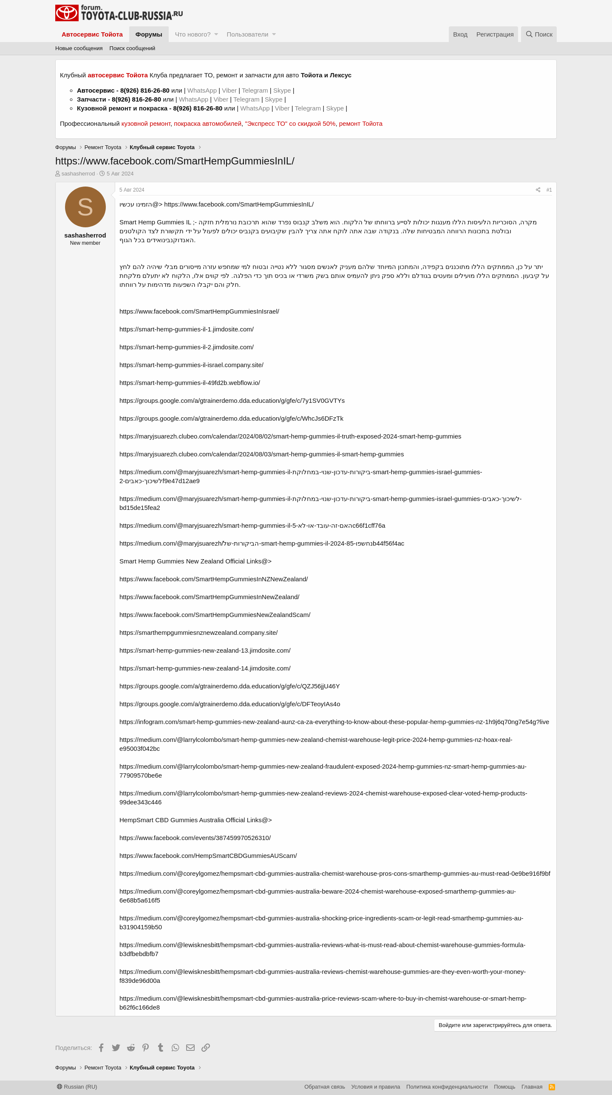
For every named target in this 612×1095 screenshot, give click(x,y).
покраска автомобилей (207, 123)
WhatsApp (202, 90)
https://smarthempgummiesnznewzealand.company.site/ (198, 632)
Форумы (149, 34)
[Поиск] (539, 34)
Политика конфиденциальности (447, 1087)
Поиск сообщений (133, 48)
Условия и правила (375, 1087)
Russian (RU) (77, 1087)
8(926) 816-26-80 (145, 90)
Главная (531, 1087)
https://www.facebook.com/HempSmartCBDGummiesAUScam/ (208, 855)
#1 (549, 190)
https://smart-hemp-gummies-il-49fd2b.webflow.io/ (189, 382)
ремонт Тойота (360, 123)
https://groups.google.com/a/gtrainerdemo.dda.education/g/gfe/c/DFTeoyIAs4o (229, 703)
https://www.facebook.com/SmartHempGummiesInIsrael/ (199, 311)
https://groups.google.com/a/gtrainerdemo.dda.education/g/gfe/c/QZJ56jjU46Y (229, 686)
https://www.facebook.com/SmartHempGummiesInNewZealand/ (209, 596)
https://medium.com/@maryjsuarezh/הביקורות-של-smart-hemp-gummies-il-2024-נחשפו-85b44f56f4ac (261, 543)
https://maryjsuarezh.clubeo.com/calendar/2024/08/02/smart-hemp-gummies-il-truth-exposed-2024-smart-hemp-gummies (290, 436)
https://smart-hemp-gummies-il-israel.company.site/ (191, 364)
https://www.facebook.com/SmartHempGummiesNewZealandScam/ (214, 614)
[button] (216, 34)
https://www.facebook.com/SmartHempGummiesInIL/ (239, 204)
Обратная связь (324, 1087)
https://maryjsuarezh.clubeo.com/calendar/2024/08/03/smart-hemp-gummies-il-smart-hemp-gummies (261, 454)
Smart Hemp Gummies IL (155, 222)
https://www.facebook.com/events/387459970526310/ (195, 837)
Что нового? (193, 34)
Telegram (256, 90)
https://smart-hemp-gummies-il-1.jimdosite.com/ (186, 329)
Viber (229, 90)
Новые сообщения (79, 48)
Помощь (504, 1087)
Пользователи (247, 34)
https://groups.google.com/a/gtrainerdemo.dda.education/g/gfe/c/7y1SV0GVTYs (232, 400)
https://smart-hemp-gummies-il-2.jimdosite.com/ (186, 347)
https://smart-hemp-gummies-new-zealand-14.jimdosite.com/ (205, 668)
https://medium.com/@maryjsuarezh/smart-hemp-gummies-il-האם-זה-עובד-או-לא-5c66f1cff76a (252, 525)
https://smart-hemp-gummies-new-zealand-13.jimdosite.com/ (205, 650)
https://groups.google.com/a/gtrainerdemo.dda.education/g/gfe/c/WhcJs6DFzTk (231, 418)
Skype (283, 90)
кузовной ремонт (146, 123)
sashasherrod (78, 173)
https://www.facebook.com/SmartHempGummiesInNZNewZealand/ (213, 579)
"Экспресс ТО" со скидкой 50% (290, 123)
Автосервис (96, 90)
